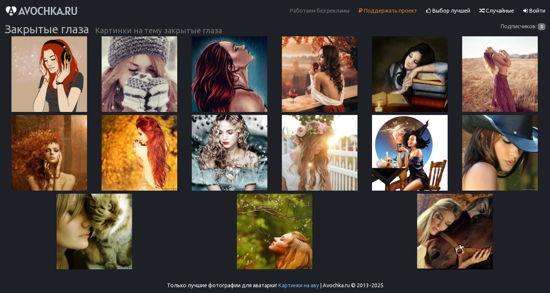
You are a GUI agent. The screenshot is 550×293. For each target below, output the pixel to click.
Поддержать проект (388, 11)
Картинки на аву (298, 285)
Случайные (496, 11)
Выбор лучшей (448, 11)
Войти (534, 11)
